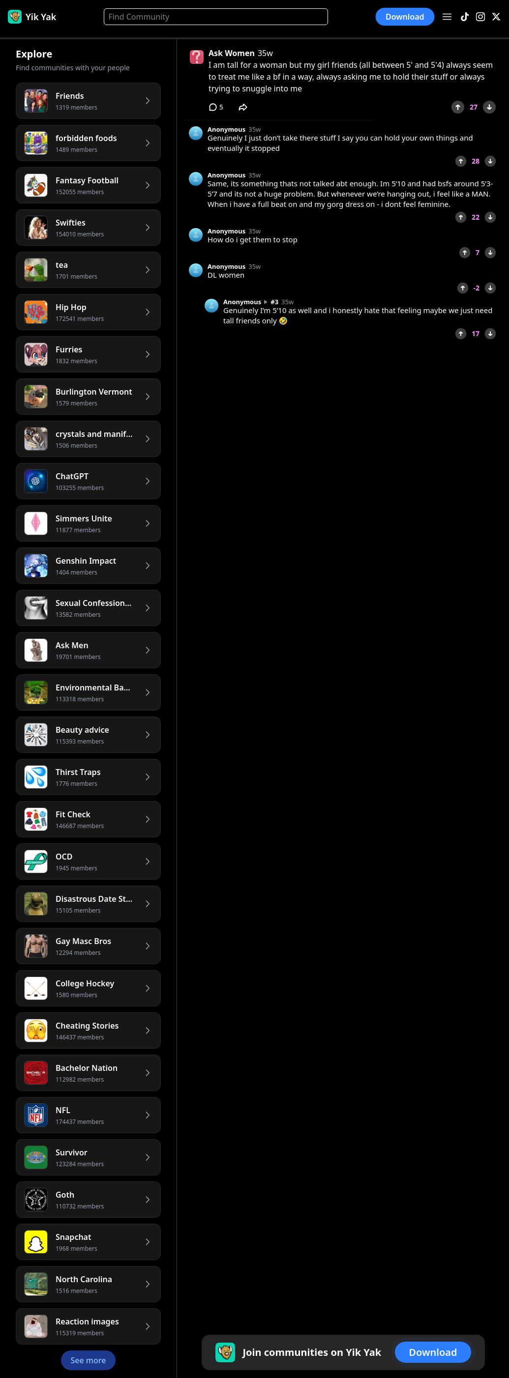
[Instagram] (480, 17)
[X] (496, 17)
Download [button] (405, 16)
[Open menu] (447, 17)
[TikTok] (465, 17)
